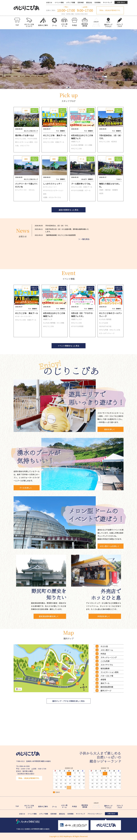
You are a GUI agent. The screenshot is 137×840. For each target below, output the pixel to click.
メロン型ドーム (107, 650)
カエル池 (104, 646)
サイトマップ (107, 2)
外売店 (103, 653)
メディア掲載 (70, 2)
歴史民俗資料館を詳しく (52, 616)
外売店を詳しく (107, 616)
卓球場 (103, 679)
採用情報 (98, 2)
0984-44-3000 (24, 766)
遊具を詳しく (109, 429)
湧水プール (105, 683)
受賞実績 (81, 2)
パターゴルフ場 (107, 675)
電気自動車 (105, 668)
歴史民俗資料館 (107, 687)
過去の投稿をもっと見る (68, 209)
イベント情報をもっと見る (68, 345)
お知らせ (49, 2)
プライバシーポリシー (94, 814)
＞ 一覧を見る (84, 240)
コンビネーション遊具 (110, 672)
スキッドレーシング (109, 657)
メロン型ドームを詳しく (109, 546)
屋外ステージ (106, 690)
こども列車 (105, 661)
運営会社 (89, 2)
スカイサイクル (107, 664)
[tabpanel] (68, 59)
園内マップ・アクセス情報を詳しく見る (68, 701)
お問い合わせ (121, 2)
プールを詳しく (25, 487)
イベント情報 (59, 2)
